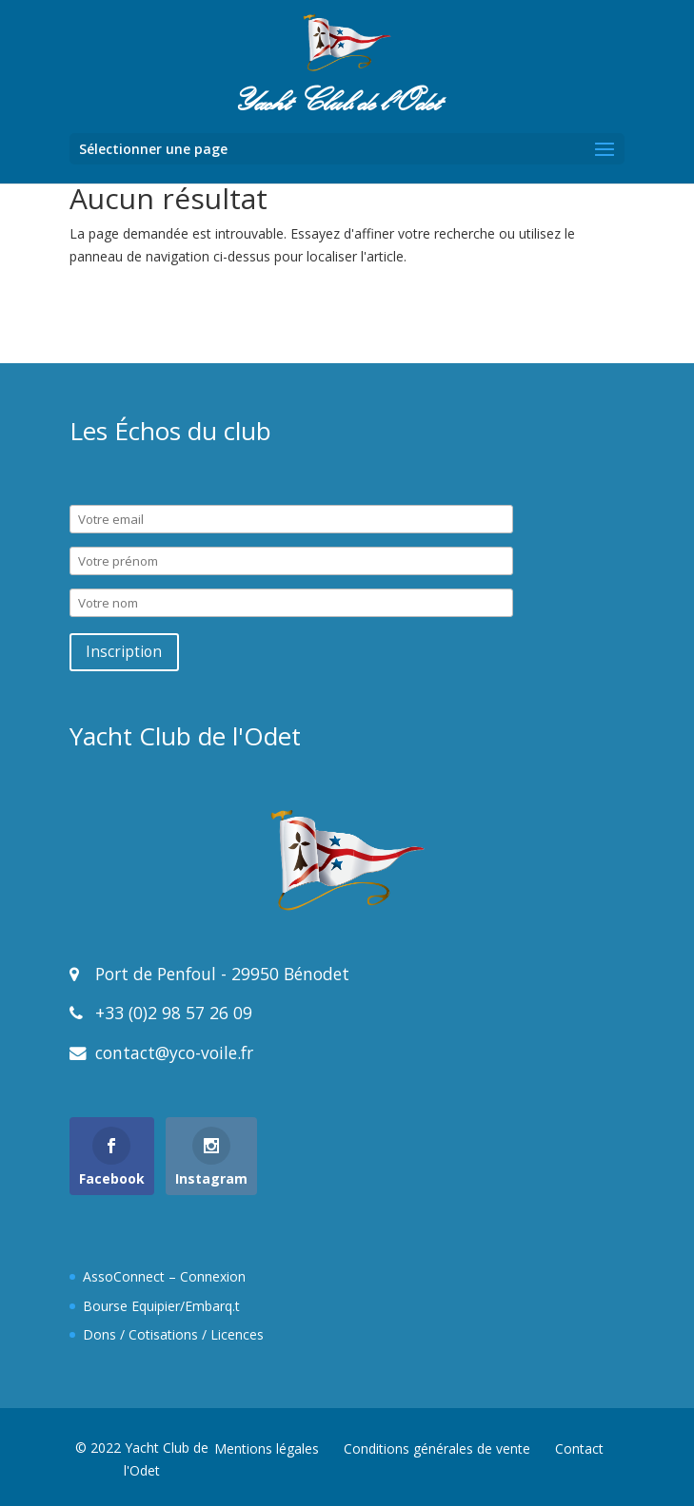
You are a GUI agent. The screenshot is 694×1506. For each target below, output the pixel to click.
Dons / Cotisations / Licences (173, 1334)
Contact (579, 1448)
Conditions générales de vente (437, 1448)
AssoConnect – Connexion (164, 1276)
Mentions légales (266, 1448)
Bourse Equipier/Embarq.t (161, 1306)
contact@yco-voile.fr (171, 1052)
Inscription (124, 652)
